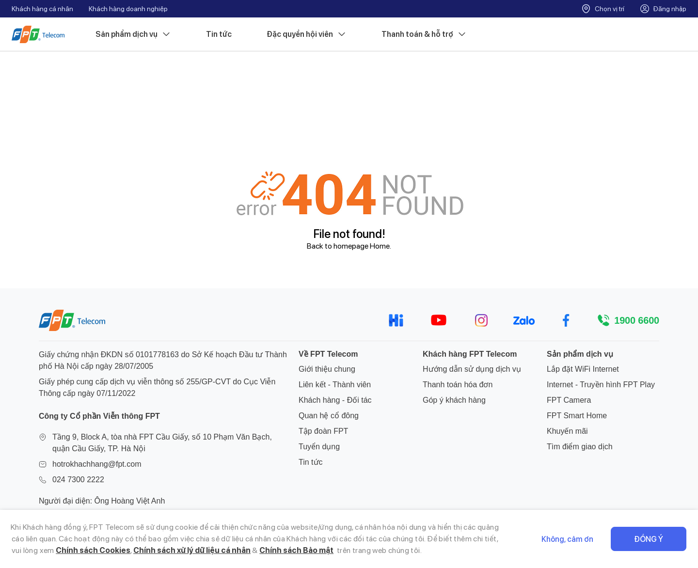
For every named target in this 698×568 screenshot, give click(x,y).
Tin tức (219, 34)
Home (380, 246)
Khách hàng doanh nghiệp (128, 9)
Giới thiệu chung (327, 369)
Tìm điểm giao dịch (580, 446)
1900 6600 (636, 320)
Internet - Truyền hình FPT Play (601, 384)
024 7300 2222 (78, 479)
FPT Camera (569, 400)
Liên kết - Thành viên (335, 384)
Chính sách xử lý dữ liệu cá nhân (192, 550)
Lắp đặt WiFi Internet (583, 369)
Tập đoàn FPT (323, 431)
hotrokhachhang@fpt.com (96, 464)
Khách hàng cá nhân (42, 9)
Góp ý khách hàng (454, 400)
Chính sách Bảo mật (296, 550)
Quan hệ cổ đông (329, 415)
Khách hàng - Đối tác (335, 400)
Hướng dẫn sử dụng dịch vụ (472, 369)
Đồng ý (648, 539)
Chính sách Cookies (93, 550)
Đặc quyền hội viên (307, 34)
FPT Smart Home (577, 415)
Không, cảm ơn (567, 539)
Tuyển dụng (319, 446)
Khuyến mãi (567, 431)
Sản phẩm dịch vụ (133, 34)
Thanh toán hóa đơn (457, 384)
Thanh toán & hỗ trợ (424, 34)
